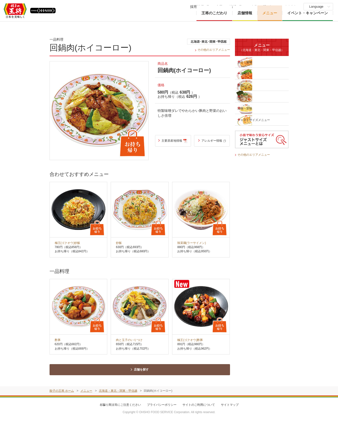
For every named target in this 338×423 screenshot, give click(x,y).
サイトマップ (230, 406)
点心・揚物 (251, 62)
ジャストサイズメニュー (254, 120)
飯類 (245, 85)
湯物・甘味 (251, 108)
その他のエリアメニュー (212, 49)
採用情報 (197, 7)
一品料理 (249, 73)
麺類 (245, 96)
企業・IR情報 (226, 7)
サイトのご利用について (198, 406)
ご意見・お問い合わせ (263, 6)
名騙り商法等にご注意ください (120, 406)
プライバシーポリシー (162, 406)
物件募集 (291, 6)
